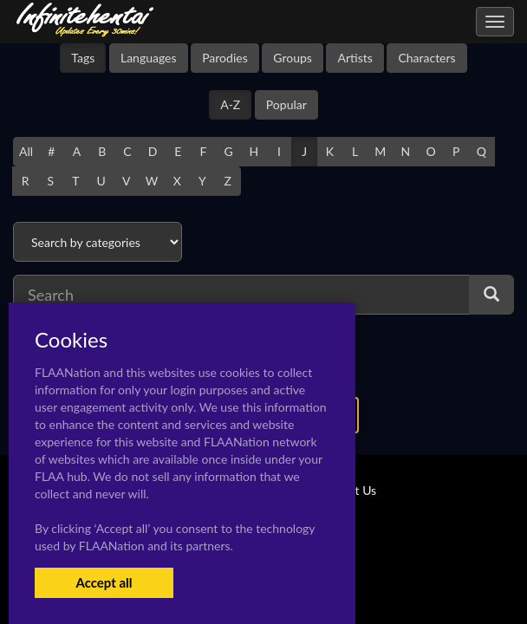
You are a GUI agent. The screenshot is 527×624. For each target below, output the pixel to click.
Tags (82, 57)
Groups (292, 57)
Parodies (225, 57)
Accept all (103, 582)
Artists (354, 57)
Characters (426, 57)
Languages (148, 57)
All (26, 151)
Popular (286, 104)
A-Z (230, 104)
